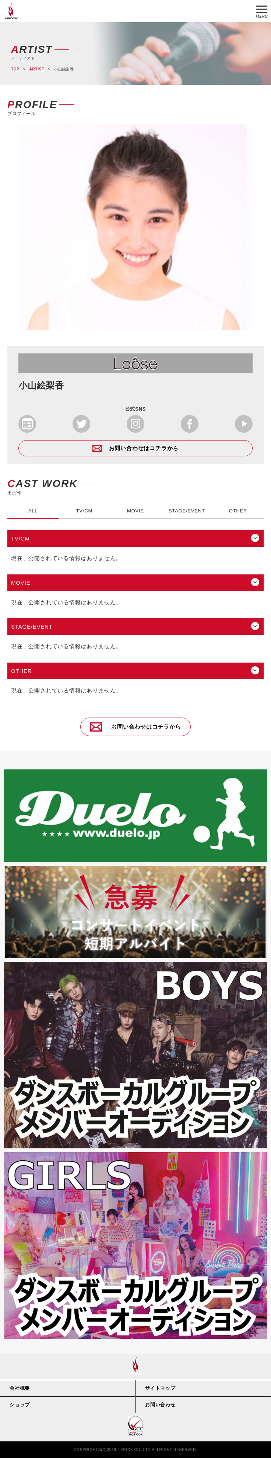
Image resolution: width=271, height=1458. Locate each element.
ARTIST (36, 69)
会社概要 (20, 1388)
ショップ (20, 1404)
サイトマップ (160, 1388)
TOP (15, 69)
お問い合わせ (160, 1404)
